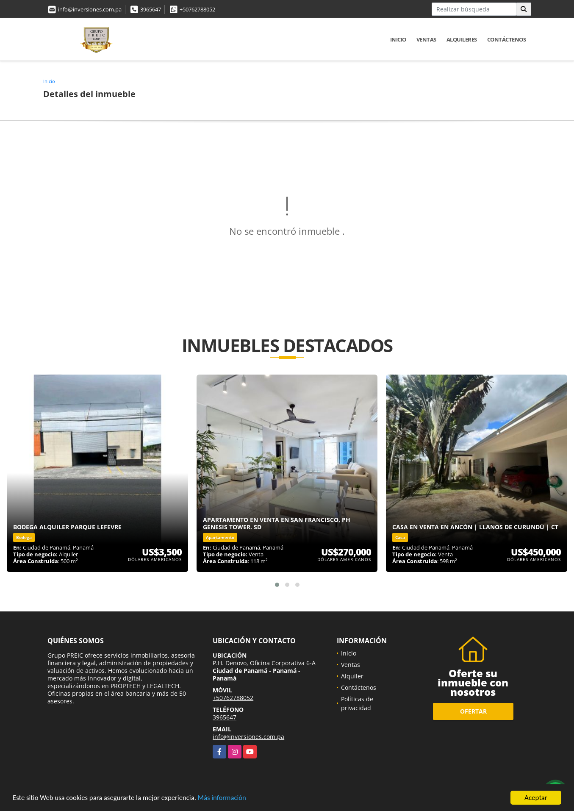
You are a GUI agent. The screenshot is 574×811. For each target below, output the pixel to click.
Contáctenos (506, 39)
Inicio (398, 39)
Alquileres (461, 39)
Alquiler (352, 676)
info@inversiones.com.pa (90, 9)
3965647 (150, 9)
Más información (225, 799)
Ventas (426, 39)
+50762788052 (197, 9)
